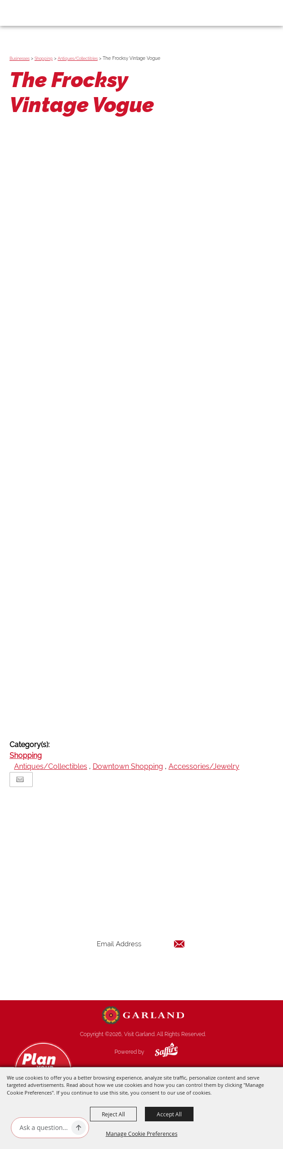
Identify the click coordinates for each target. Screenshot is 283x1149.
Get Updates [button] (141, 973)
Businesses (20, 58)
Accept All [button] (169, 1114)
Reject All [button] (113, 1114)
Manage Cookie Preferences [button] (142, 1133)
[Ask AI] (44, 1127)
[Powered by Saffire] (159, 1052)
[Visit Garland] (32, 13)
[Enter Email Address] (141, 944)
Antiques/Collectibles (78, 58)
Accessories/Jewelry (204, 766)
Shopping (44, 58)
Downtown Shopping (128, 766)
